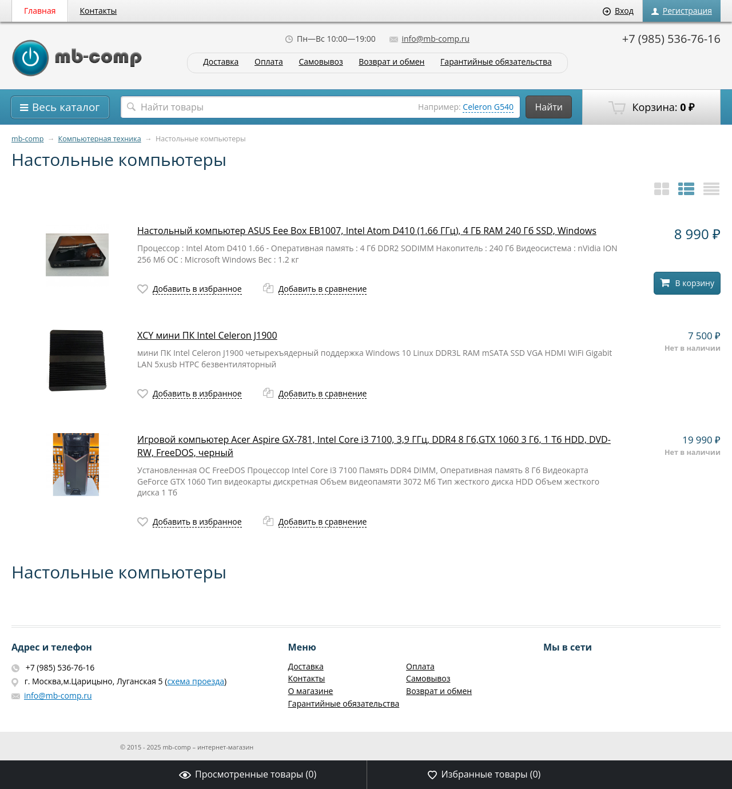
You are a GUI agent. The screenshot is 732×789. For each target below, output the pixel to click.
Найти (549, 107)
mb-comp (27, 139)
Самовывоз (321, 62)
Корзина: (651, 107)
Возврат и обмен (391, 62)
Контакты (98, 10)
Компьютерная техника (99, 139)
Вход (618, 10)
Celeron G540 (488, 106)
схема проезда (195, 681)
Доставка (220, 62)
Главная (40, 10)
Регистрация (681, 10)
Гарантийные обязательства (496, 62)
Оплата (268, 62)
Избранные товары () (484, 774)
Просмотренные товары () (247, 774)
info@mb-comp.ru (429, 38)
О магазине (310, 690)
